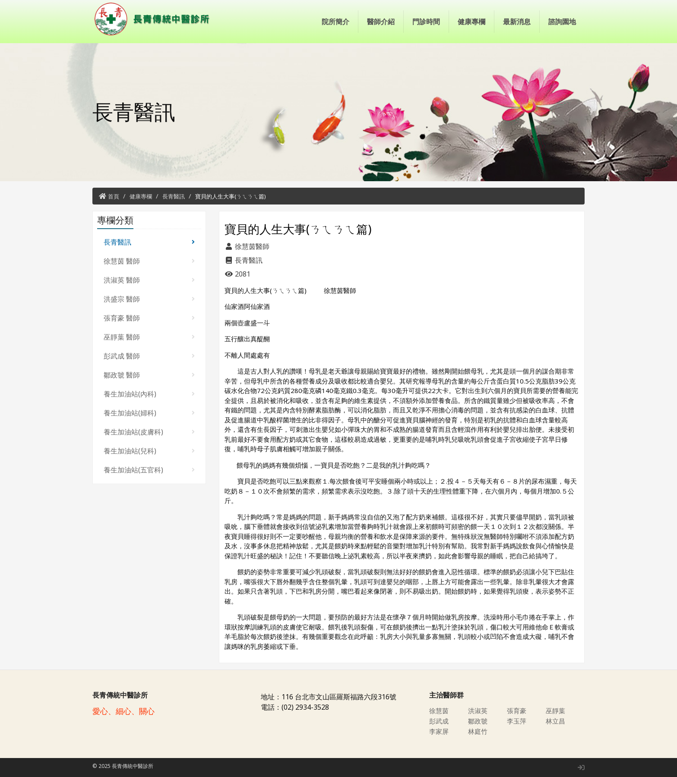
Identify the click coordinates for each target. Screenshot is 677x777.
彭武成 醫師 (149, 356)
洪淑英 (478, 710)
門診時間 (426, 21)
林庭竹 (478, 731)
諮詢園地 (562, 21)
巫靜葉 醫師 (149, 337)
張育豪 (517, 710)
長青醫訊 (173, 196)
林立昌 (556, 721)
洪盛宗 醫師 (149, 299)
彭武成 (439, 721)
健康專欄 (471, 21)
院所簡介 (335, 21)
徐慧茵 (439, 710)
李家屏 (439, 731)
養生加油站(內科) (149, 394)
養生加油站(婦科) (149, 413)
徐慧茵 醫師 (149, 261)
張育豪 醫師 (149, 318)
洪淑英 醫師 (149, 280)
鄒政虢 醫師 (149, 375)
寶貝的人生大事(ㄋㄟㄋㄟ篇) (230, 196)
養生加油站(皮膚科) (149, 432)
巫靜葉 (556, 710)
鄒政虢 (478, 721)
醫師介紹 (381, 21)
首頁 (113, 196)
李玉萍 (517, 721)
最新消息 (517, 21)
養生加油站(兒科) (149, 451)
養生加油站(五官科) (149, 470)
